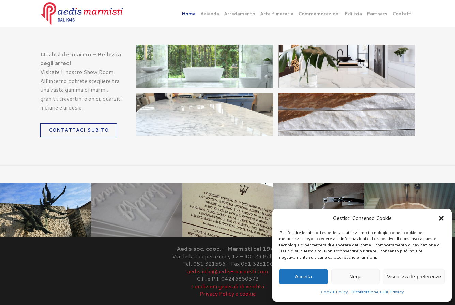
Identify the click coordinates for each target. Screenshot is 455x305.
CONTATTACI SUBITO (79, 130)
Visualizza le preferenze (414, 276)
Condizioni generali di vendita (227, 286)
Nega (355, 276)
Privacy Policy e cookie (228, 293)
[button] (441, 218)
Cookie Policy (334, 292)
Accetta (303, 276)
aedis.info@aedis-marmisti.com (227, 271)
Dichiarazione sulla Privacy (377, 292)
